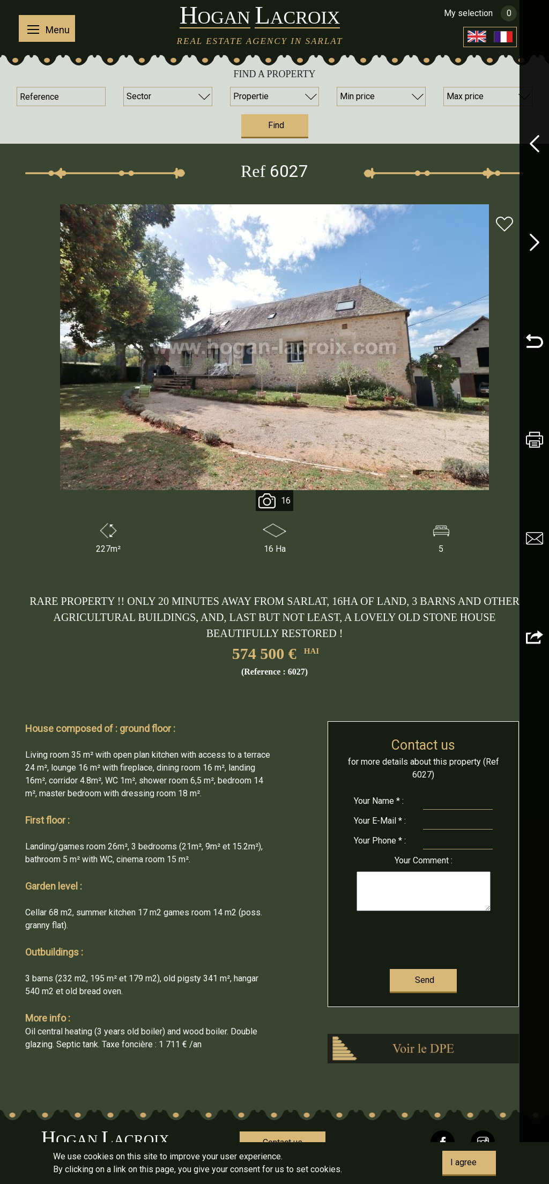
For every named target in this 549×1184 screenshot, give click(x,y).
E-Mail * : (380, 821)
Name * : (379, 801)
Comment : (423, 860)
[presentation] (423, 937)
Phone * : (380, 840)
